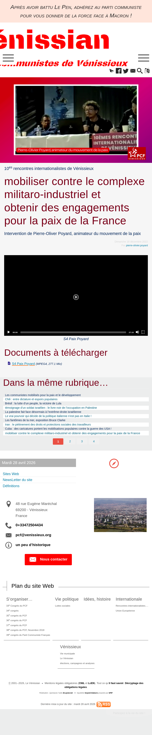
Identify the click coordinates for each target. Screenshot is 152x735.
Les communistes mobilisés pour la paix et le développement (47, 396)
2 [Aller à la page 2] (70, 446)
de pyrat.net (68, 702)
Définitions (12, 491)
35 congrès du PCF (16, 621)
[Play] (76, 296)
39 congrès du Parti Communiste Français (29, 642)
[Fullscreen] (143, 332)
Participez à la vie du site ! (128, 722)
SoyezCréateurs (91, 702)
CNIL (81, 692)
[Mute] (137, 332)
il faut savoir (116, 692)
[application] (76, 296)
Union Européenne (124, 616)
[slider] (73, 333)
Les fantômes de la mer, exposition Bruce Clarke (38, 424)
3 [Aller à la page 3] (82, 446)
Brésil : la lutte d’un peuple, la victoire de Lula (36, 405)
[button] (107, 72)
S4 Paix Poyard (24, 364)
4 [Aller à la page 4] (94, 446)
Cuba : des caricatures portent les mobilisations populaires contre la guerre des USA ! (64, 433)
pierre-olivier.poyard (137, 246)
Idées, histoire (97, 604)
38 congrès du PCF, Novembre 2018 (26, 637)
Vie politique (68, 604)
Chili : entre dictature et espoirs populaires (34, 400)
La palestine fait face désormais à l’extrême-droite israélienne (47, 414)
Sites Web (12, 478)
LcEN (91, 692)
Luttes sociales (64, 611)
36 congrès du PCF (16, 626)
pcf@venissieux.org (33, 540)
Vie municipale (66, 661)
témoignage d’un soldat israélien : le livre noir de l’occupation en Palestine (55, 410)
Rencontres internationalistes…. (131, 611)
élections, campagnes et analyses (77, 672)
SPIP (111, 702)
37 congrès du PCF (16, 632)
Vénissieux (69, 655)
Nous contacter (48, 564)
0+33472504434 (29, 530)
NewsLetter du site (19, 484)
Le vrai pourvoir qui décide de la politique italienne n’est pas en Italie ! (53, 419)
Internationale (127, 604)
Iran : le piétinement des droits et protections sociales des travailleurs (52, 428)
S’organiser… (18, 604)
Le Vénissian (65, 667)
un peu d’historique (33, 550)
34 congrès (12, 616)
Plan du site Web (33, 591)
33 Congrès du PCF (16, 610)
